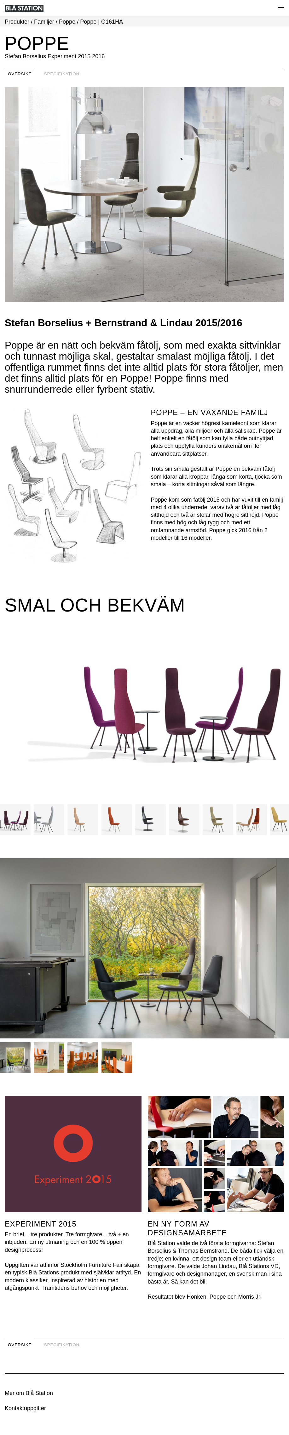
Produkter (17, 22)
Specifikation (61, 73)
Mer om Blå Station (29, 1393)
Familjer (44, 22)
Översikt (20, 73)
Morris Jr (249, 1297)
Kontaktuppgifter (25, 1408)
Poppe (67, 22)
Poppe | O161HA (101, 22)
